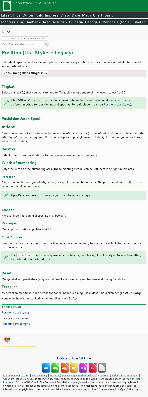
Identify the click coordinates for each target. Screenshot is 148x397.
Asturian (59, 22)
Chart (97, 15)
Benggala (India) (117, 22)
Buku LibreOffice (74, 358)
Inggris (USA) (13, 22)
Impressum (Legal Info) (16, 375)
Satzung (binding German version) (119, 375)
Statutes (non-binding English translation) (73, 375)
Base (76, 15)
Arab (46, 22)
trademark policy (80, 389)
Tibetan (139, 22)
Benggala (93, 22)
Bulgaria (76, 22)
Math (86, 15)
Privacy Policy (39, 375)
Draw (65, 15)
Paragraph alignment (15, 318)
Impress (52, 15)
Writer (27, 15)
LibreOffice (10, 15)
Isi (3, 31)
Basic (108, 15)
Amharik (33, 22)
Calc (39, 15)
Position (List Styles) (117, 104)
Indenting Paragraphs (16, 324)
